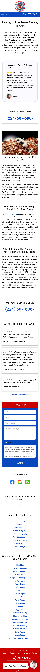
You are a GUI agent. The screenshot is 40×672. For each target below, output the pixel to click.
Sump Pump (20, 635)
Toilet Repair (20, 600)
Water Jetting (20, 584)
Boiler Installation (20, 629)
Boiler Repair (20, 632)
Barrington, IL (20, 521)
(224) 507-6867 (29, 14)
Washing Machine (20, 622)
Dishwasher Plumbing (20, 619)
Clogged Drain (20, 610)
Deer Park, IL (20, 528)
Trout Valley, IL (20, 547)
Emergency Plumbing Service (20, 578)
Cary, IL (20, 524)
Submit (20, 463)
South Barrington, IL (20, 540)
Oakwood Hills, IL (20, 534)
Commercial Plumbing (20, 571)
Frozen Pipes (20, 594)
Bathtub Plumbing (20, 613)
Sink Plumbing (20, 606)
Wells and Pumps (20, 568)
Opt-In (9, 443)
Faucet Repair (20, 603)
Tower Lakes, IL (20, 544)
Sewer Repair (20, 575)
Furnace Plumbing (20, 626)
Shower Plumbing (20, 616)
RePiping (20, 591)
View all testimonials (20, 394)
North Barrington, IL (20, 531)
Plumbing (20, 565)
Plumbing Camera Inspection (20, 638)
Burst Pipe (20, 597)
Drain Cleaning (19, 587)
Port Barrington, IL (20, 537)
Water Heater (20, 581)
